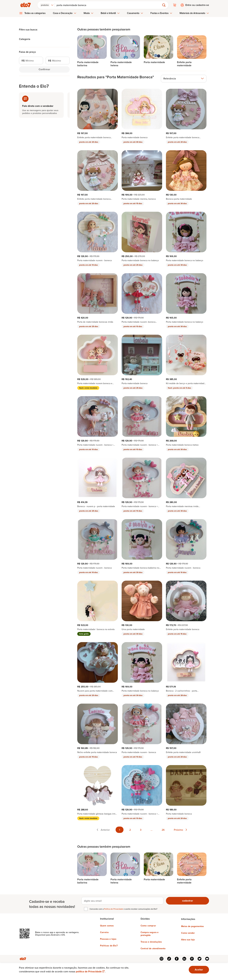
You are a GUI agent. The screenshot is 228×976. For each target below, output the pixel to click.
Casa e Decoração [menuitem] (64, 13)
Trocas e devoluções (151, 941)
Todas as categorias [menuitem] (35, 13)
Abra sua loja (188, 939)
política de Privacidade (90, 971)
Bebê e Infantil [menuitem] (110, 13)
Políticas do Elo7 (109, 945)
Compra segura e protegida (149, 934)
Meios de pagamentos (192, 926)
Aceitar (199, 969)
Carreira (104, 932)
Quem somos (107, 925)
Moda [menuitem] (88, 13)
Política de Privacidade (114, 909)
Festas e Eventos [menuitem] (161, 13)
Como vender (188, 932)
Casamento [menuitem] (135, 13)
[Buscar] (109, 5)
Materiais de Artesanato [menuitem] (194, 13)
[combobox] (47, 5)
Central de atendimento (153, 948)
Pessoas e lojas (108, 938)
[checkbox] (86, 909)
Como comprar (148, 925)
